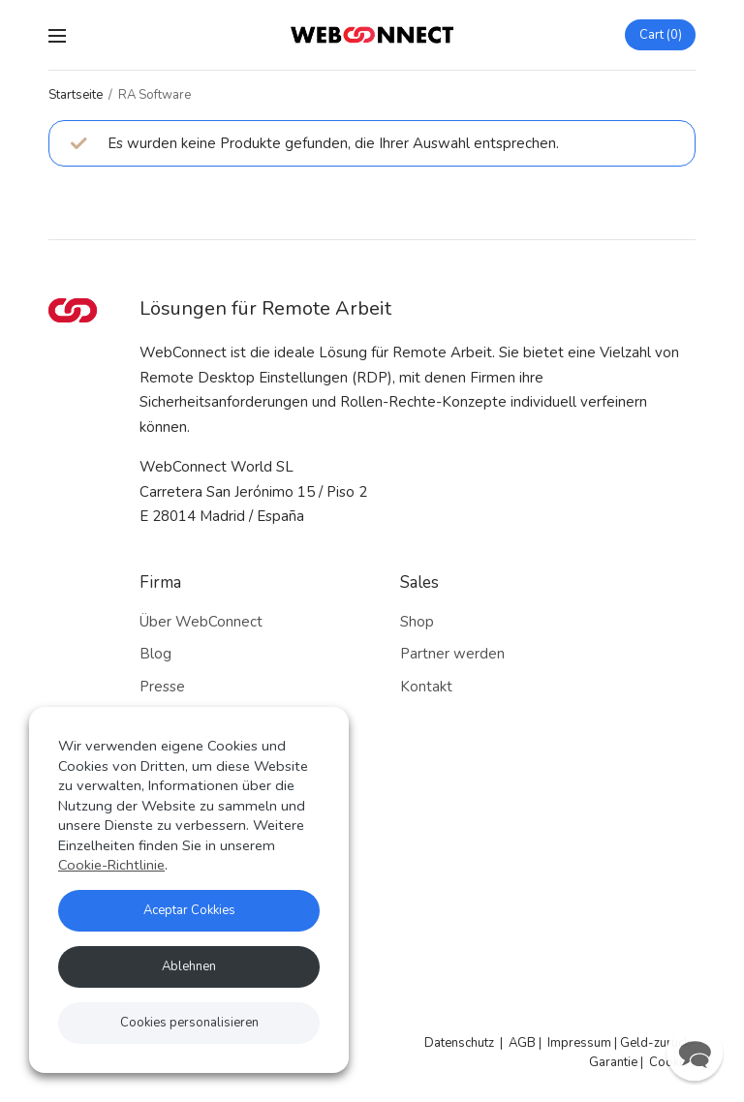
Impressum (579, 1043)
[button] (695, 1053)
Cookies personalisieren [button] (189, 1022)
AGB (522, 1043)
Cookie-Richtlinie (111, 864)
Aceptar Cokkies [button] (189, 910)
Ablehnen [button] (189, 966)
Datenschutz (459, 1043)
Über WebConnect (201, 621)
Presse (162, 686)
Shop (417, 621)
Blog (155, 653)
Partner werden (452, 653)
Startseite (75, 95)
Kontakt (426, 686)
